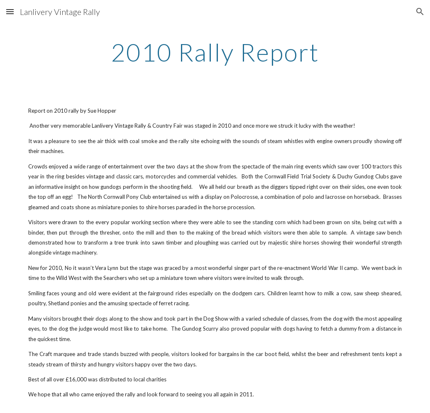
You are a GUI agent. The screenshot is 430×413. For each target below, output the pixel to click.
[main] (215, 52)
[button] (10, 11)
